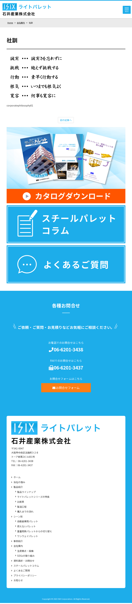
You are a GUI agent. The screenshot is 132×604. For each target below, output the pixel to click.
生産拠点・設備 (25, 552)
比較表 (20, 502)
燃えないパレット (26, 527)
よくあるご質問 (22, 571)
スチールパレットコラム (26, 566)
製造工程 (21, 507)
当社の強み (19, 483)
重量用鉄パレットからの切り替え (34, 532)
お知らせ (18, 581)
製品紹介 (18, 488)
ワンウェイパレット (27, 537)
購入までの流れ (25, 512)
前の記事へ (66, 121)
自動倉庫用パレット (27, 522)
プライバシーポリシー (25, 576)
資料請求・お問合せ (24, 561)
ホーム (17, 478)
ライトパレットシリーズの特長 (33, 497)
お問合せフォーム (66, 388)
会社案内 (18, 547)
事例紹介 (18, 542)
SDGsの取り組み (26, 556)
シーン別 (18, 517)
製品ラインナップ (26, 493)
